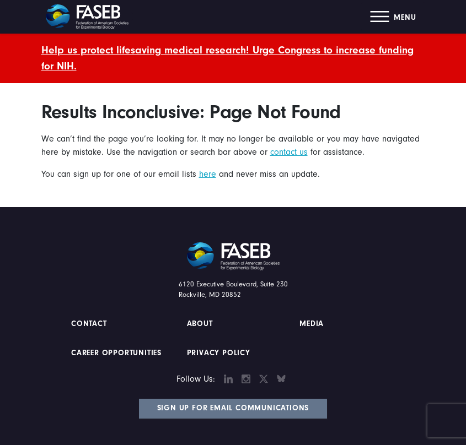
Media (311, 323)
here (207, 174)
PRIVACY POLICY (218, 353)
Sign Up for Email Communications (233, 408)
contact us (289, 152)
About (200, 323)
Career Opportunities (115, 353)
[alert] (233, 58)
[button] (393, 16)
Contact (90, 323)
